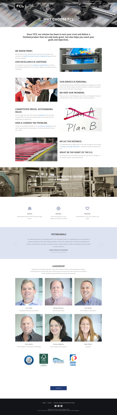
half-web (31, 56)
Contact (100, 6)
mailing (63, 146)
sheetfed (25, 56)
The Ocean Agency (75, 410)
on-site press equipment (45, 126)
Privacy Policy (58, 410)
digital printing (45, 56)
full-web (36, 56)
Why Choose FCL (74, 6)
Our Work (92, 6)
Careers (49, 403)
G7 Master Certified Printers (40, 65)
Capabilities (84, 6)
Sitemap (63, 410)
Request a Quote (98, 1)
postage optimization (74, 146)
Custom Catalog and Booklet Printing (64, 403)
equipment (42, 115)
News (44, 403)
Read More (75, 188)
